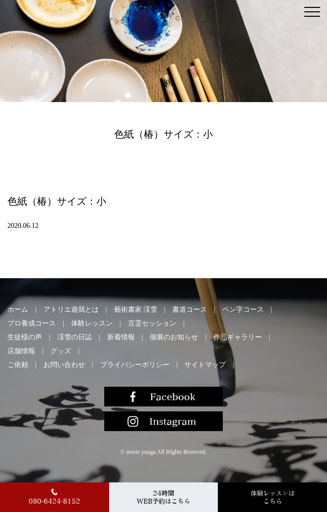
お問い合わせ (64, 364)
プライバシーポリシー (134, 364)
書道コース (189, 309)
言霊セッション (152, 323)
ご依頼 (17, 364)
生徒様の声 (24, 337)
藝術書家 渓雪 (136, 309)
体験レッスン (92, 323)
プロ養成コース (31, 323)
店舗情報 (21, 351)
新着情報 (121, 337)
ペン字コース (243, 309)
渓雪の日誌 (74, 337)
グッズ (60, 351)
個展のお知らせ (174, 337)
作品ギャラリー (237, 337)
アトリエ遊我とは (71, 309)
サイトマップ (205, 364)
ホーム (17, 309)
